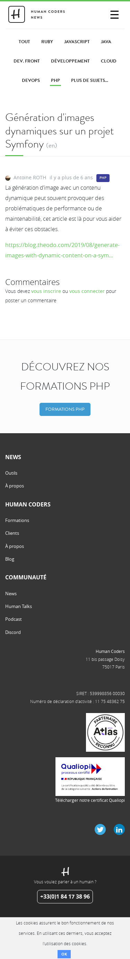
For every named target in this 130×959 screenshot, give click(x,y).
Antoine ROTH (30, 177)
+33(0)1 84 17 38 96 (65, 896)
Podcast (13, 619)
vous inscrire (46, 291)
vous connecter (87, 291)
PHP (102, 177)
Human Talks (18, 606)
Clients (12, 533)
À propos (14, 486)
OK (64, 954)
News (11, 593)
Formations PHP (65, 409)
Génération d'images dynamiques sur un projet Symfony (59, 130)
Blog (9, 559)
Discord (13, 632)
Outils (11, 473)
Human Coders (110, 651)
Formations (17, 520)
